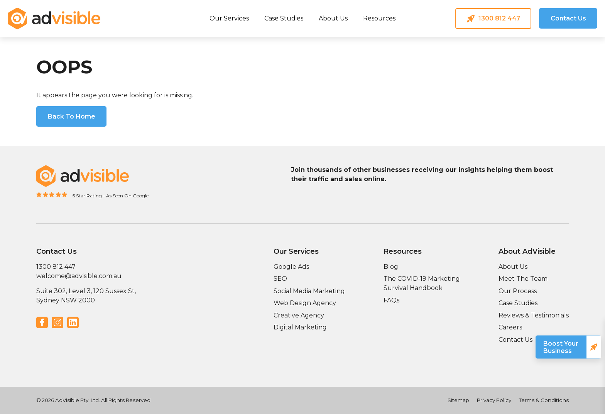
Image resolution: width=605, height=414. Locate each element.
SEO (280, 278)
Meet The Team (523, 278)
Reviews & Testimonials (534, 315)
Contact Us (515, 339)
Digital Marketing (300, 327)
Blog (391, 266)
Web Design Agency (305, 303)
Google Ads (291, 266)
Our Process (518, 291)
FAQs (391, 300)
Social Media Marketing (309, 291)
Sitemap (458, 400)
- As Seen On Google (126, 196)
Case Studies (283, 18)
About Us (333, 18)
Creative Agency (299, 315)
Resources (379, 18)
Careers (510, 327)
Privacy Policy (494, 400)
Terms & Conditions (544, 400)
